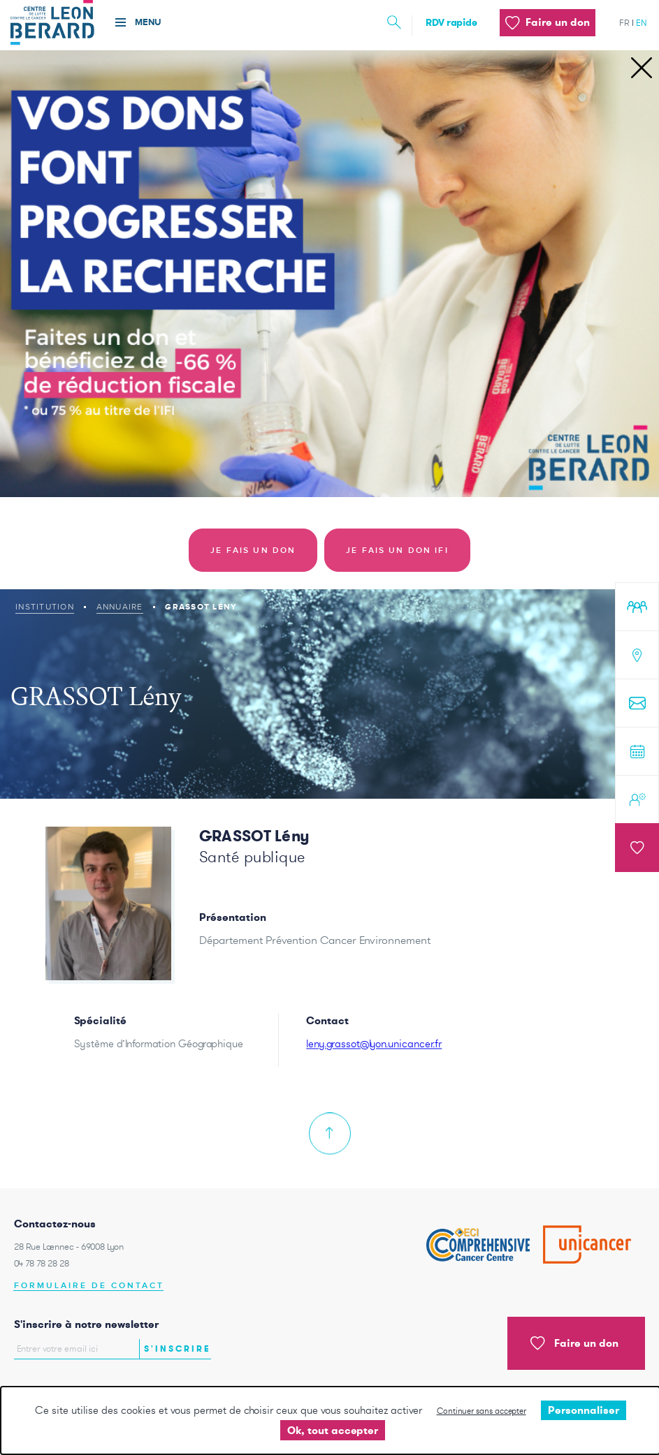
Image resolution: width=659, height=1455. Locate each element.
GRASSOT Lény (254, 835)
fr (624, 23)
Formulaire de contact (89, 1285)
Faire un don (574, 1343)
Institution (44, 607)
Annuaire (119, 607)
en (641, 23)
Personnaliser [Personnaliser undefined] (583, 1410)
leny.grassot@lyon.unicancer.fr (374, 1056)
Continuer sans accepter (481, 1410)
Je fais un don (253, 550)
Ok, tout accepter (332, 1430)
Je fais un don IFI (397, 550)
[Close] (641, 68)
